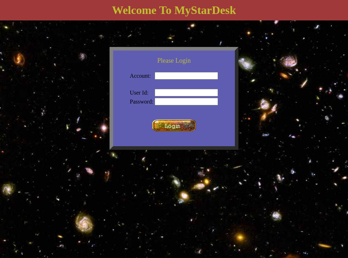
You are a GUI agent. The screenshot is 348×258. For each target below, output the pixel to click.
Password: (142, 102)
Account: (140, 76)
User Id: (139, 93)
